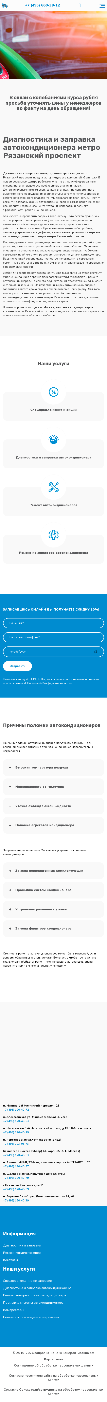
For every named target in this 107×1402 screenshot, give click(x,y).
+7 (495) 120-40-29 (16, 1132)
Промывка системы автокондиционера (33, 1302)
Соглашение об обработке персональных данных (53, 1366)
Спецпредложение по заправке (27, 1281)
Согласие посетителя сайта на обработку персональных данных (53, 1378)
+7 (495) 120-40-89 (16, 1189)
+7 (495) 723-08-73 (16, 1144)
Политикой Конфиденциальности (49, 683)
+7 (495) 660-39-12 (42, 5)
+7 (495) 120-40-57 (16, 1166)
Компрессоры (13, 1310)
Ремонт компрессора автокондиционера (34, 1295)
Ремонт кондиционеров (22, 1253)
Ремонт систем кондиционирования (31, 1317)
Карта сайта (53, 1359)
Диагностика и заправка (22, 1245)
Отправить (17, 666)
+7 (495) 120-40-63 (16, 1155)
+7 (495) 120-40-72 (16, 1110)
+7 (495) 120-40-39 (16, 1200)
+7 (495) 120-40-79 (16, 1178)
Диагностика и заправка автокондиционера (37, 1288)
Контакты (10, 1260)
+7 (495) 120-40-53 (16, 1121)
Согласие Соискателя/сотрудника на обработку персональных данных (54, 1392)
